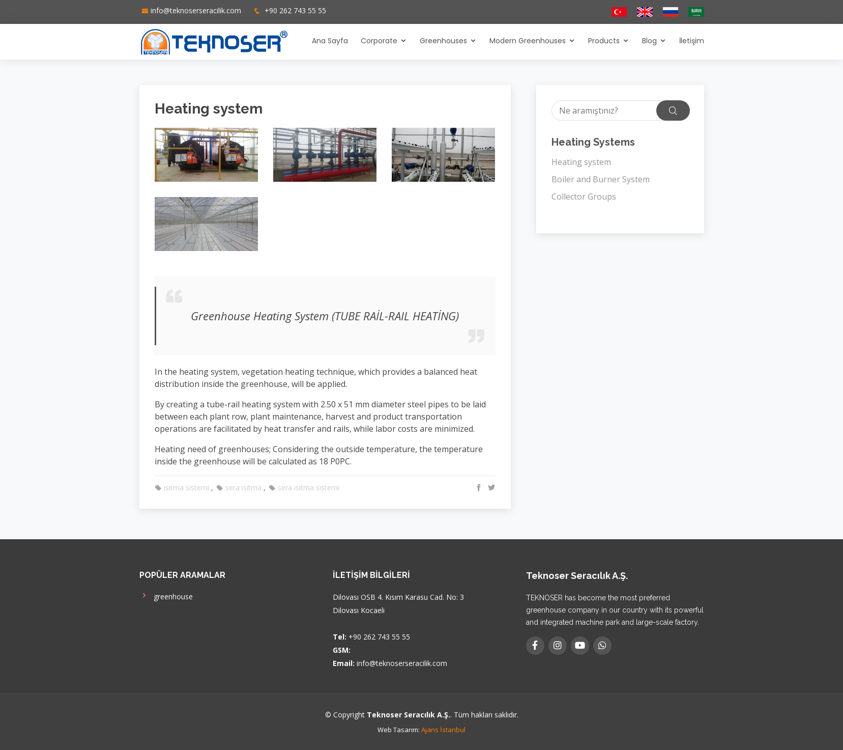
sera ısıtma (238, 487)
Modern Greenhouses (527, 41)
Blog (649, 41)
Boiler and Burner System (600, 179)
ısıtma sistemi (182, 487)
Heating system (581, 162)
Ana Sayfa (330, 41)
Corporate (379, 41)
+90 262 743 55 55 (294, 10)
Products (604, 41)
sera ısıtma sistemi (304, 487)
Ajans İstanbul (443, 729)
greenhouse (166, 595)
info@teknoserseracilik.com (196, 10)
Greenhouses (443, 41)
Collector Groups (583, 196)
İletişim (691, 41)
